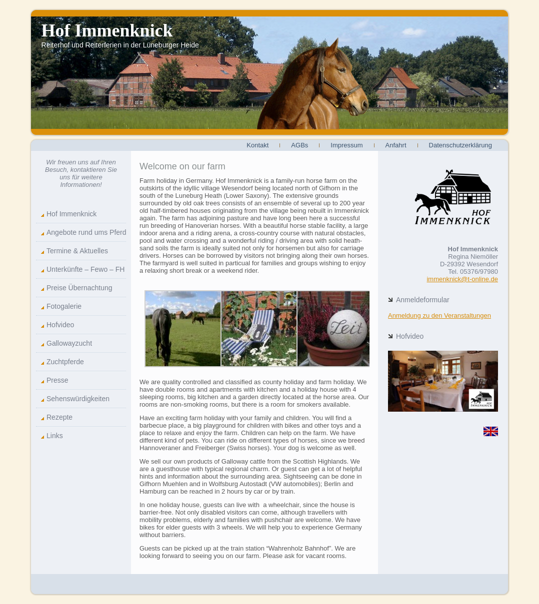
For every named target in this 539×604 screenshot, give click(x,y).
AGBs (299, 145)
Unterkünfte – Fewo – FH (85, 269)
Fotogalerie (64, 306)
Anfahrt (396, 145)
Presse (57, 380)
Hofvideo (60, 325)
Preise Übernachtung (79, 288)
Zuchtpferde (65, 362)
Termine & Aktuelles (77, 251)
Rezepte (59, 417)
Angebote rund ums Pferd (86, 232)
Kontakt (257, 145)
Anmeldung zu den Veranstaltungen (439, 315)
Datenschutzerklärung (460, 145)
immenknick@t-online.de (462, 279)
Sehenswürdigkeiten (78, 399)
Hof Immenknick (107, 30)
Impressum (346, 145)
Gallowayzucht (69, 343)
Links (54, 436)
